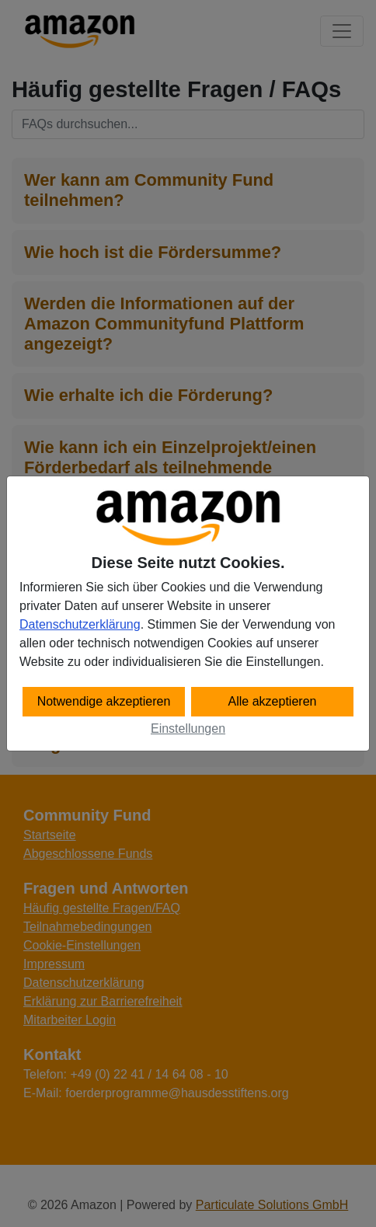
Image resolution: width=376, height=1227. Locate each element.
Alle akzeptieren (272, 701)
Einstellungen (188, 728)
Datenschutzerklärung (80, 624)
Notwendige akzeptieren (104, 701)
